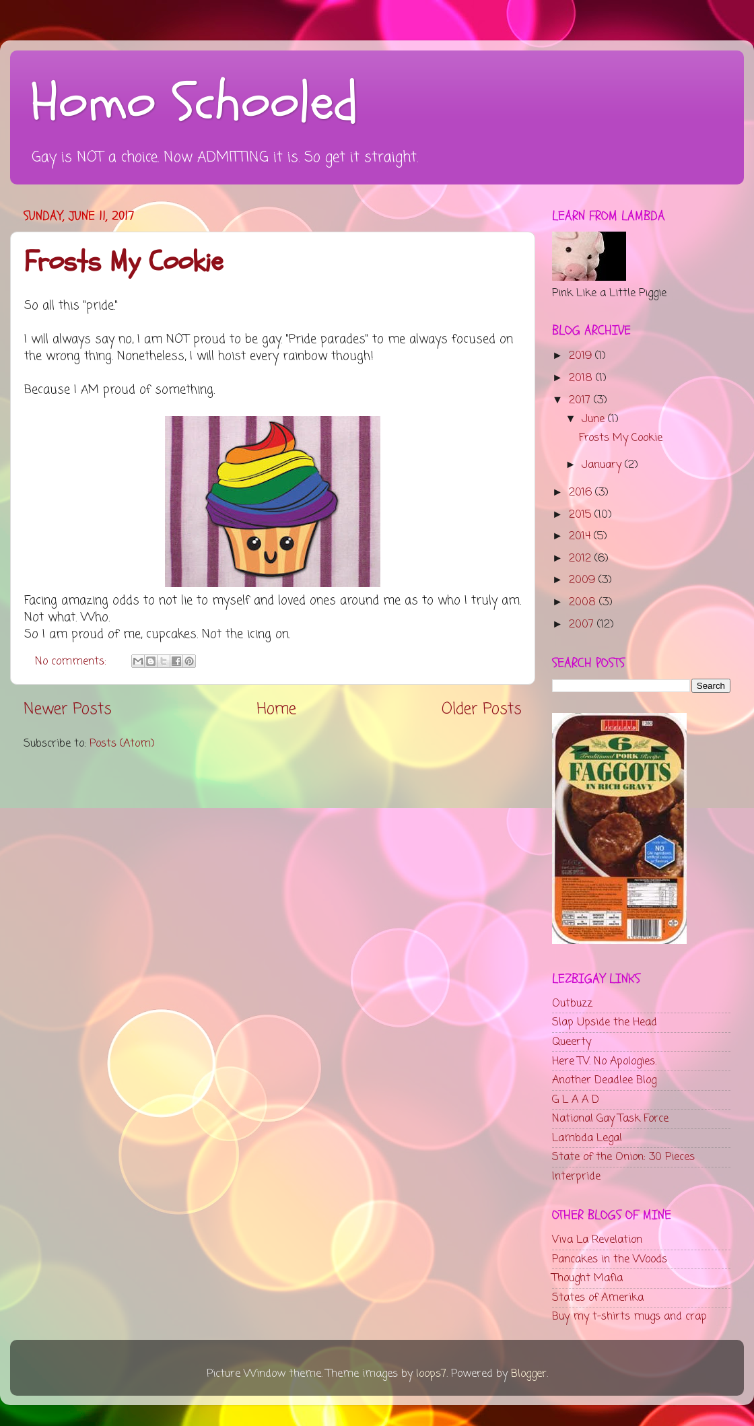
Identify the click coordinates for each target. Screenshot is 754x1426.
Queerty (571, 1041)
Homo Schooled (194, 103)
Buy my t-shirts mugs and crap (629, 1316)
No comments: (72, 661)
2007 (583, 624)
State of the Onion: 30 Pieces (623, 1157)
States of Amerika (598, 1297)
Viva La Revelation (597, 1239)
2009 (583, 580)
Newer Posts (68, 709)
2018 (582, 378)
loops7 (431, 1373)
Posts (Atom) (122, 743)
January (603, 464)
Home (276, 709)
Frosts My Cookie (123, 261)
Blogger (529, 1373)
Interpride (576, 1176)
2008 (584, 602)
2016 (582, 492)
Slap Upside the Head (604, 1022)
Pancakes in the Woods (609, 1259)
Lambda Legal (587, 1138)
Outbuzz (572, 1003)
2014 (581, 536)
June (595, 419)
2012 (581, 558)
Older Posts (482, 709)
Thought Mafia (587, 1278)
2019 (582, 355)
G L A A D (575, 1099)
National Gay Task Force (610, 1118)
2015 (581, 514)
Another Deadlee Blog (604, 1080)
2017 (581, 400)
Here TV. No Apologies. (604, 1061)
